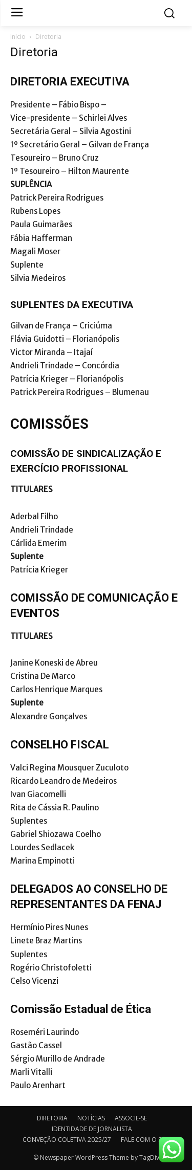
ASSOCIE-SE (131, 1118)
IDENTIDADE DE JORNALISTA (92, 1128)
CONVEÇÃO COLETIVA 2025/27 (67, 1139)
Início (18, 36)
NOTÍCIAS (91, 1118)
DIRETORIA (52, 1118)
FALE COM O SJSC (145, 1139)
